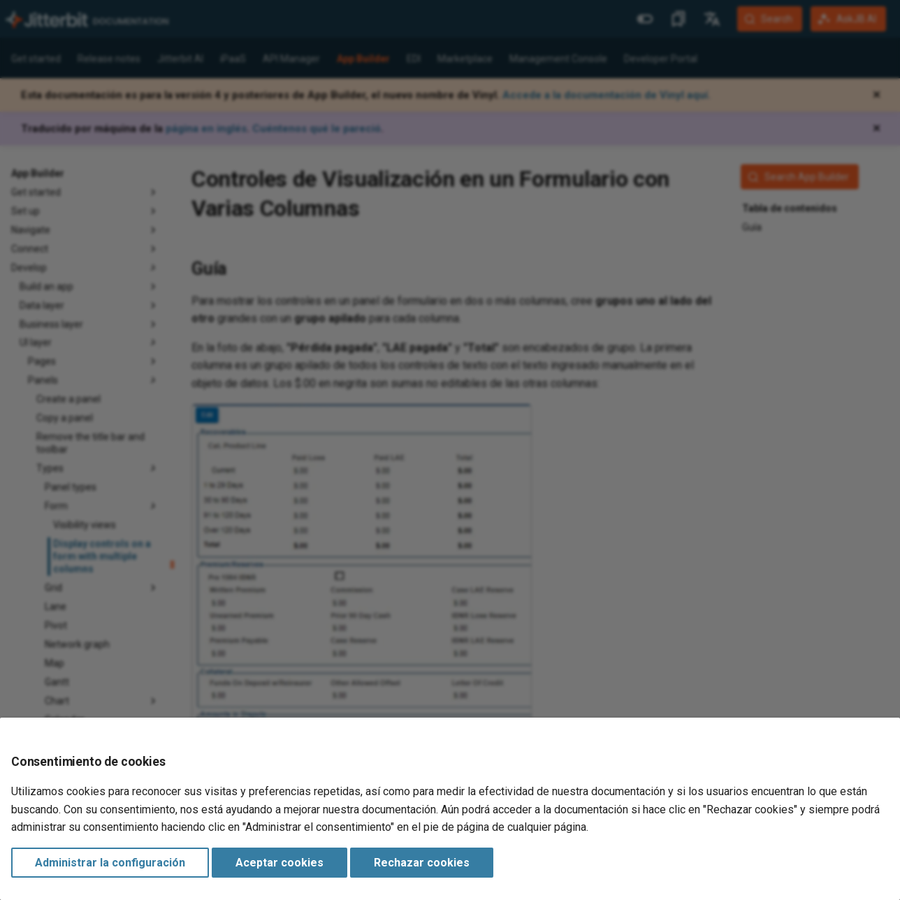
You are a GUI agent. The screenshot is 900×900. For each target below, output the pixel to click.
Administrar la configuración (110, 862)
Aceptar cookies (279, 862)
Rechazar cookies (422, 862)
